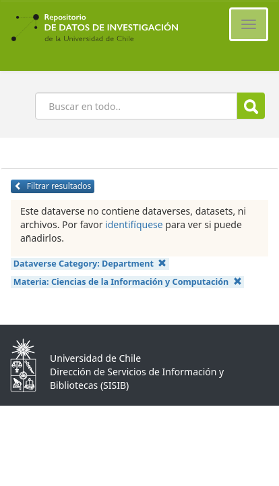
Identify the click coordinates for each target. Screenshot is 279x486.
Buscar (251, 106)
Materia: (127, 282)
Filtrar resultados (52, 186)
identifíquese (134, 224)
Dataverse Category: (90, 263)
